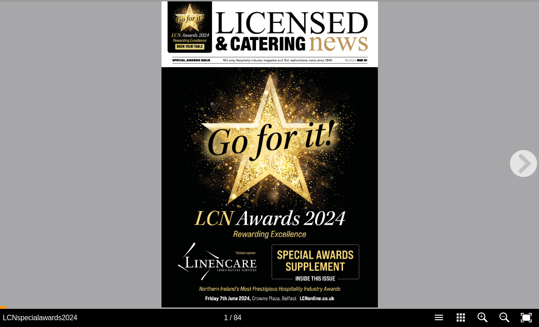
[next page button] (523, 163)
